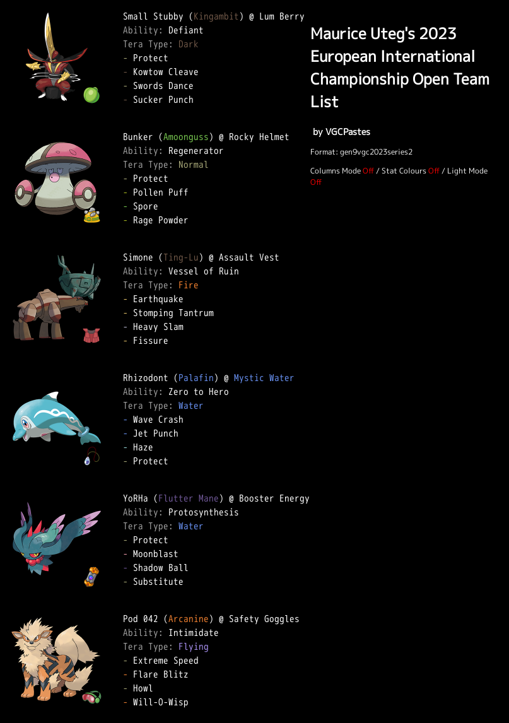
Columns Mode (335, 170)
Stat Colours (404, 170)
